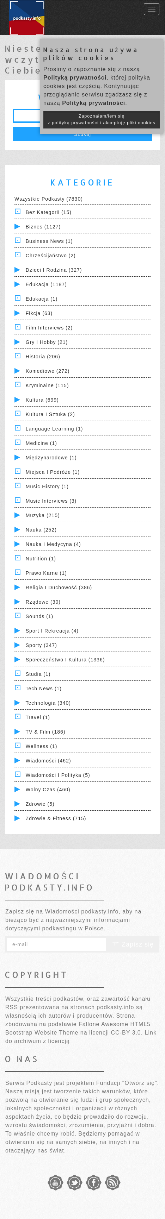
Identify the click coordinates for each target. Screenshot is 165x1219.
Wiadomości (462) (48, 761)
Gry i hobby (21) (47, 342)
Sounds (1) (39, 616)
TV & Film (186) (46, 732)
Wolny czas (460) (48, 789)
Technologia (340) (48, 703)
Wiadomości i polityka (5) (58, 775)
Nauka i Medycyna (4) (53, 544)
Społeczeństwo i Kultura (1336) (65, 659)
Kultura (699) (42, 400)
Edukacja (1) (42, 299)
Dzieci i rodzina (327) (54, 270)
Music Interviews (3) (51, 501)
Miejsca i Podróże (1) (53, 472)
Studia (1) (38, 674)
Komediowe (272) (48, 371)
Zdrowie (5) (40, 804)
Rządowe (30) (43, 602)
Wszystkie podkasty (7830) (48, 199)
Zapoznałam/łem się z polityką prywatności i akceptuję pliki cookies (101, 119)
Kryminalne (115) (47, 385)
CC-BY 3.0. (127, 1033)
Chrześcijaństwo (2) (51, 255)
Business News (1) (49, 241)
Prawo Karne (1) (46, 573)
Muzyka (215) (43, 515)
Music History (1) (47, 486)
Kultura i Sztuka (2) (50, 414)
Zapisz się (133, 944)
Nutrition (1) (41, 558)
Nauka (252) (41, 530)
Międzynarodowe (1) (51, 457)
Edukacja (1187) (46, 284)
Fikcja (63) (39, 313)
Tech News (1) (44, 688)
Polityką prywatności (74, 78)
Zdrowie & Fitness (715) (56, 818)
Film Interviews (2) (49, 328)
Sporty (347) (41, 645)
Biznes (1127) (43, 227)
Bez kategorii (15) (49, 212)
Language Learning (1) (54, 429)
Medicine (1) (41, 443)
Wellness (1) (41, 746)
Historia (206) (43, 356)
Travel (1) (38, 717)
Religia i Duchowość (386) (59, 587)
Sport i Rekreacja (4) (52, 631)
